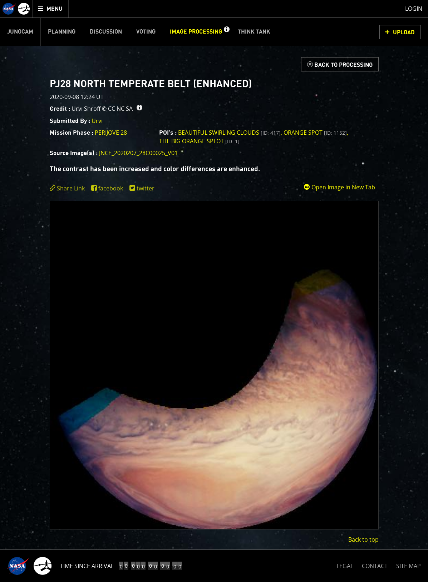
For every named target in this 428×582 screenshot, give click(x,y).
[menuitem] (51, 9)
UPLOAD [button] (404, 32)
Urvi (97, 121)
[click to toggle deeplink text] (69, 188)
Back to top (363, 539)
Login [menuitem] (413, 9)
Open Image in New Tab (339, 187)
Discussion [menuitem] (106, 32)
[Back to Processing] (340, 64)
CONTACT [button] (375, 566)
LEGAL (345, 564)
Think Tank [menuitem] (254, 32)
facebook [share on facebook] (110, 188)
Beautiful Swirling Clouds (229, 132)
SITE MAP (408, 566)
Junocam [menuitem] (20, 32)
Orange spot (315, 132)
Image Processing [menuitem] (196, 32)
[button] (226, 32)
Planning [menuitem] (61, 32)
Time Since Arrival (87, 566)
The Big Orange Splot (199, 141)
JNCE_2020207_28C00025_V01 (138, 153)
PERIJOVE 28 (111, 132)
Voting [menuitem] (146, 32)
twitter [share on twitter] (145, 188)
